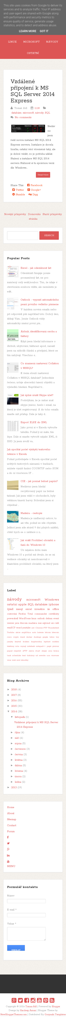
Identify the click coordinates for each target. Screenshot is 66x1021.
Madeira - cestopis (31, 513)
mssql (19, 609)
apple (22, 604)
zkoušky (24, 660)
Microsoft (31, 41)
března (19, 771)
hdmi (52, 637)
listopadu (20, 717)
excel (29, 609)
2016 (14, 700)
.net (32, 628)
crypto (16, 637)
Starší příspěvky (52, 214)
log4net (47, 641)
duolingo (37, 637)
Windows (52, 600)
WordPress (25, 618)
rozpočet (17, 651)
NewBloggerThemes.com (13, 1014)
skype (44, 651)
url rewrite (41, 655)
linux (34, 618)
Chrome (39, 628)
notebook (31, 646)
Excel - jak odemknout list (36, 268)
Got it (44, 31)
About (10, 813)
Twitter (18, 190)
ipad (10, 609)
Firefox (22, 613)
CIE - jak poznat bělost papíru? (39, 481)
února (18, 776)
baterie (40, 632)
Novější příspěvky (15, 214)
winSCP (11, 627)
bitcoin (48, 632)
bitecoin (55, 632)
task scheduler (14, 655)
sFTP (25, 651)
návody (39, 112)
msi (40, 623)
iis (49, 609)
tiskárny (30, 655)
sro (52, 623)
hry (57, 637)
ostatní (12, 604)
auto (34, 632)
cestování (12, 613)
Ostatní (33, 53)
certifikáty (54, 613)
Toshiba (10, 632)
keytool (18, 641)
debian (49, 618)
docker (29, 637)
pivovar (55, 646)
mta (17, 646)
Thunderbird (53, 628)
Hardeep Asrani (28, 1010)
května (19, 760)
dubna (18, 765)
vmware (55, 655)
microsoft (28, 112)
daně (22, 637)
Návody (52, 41)
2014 (14, 711)
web (14, 660)
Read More (43, 174)
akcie (17, 632)
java (17, 623)
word (19, 627)
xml (18, 660)
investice (39, 609)
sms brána (53, 651)
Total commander (37, 613)
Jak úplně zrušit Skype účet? (37, 395)
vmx (9, 660)
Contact (11, 825)
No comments (23, 117)
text (24, 655)
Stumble (18, 194)
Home (10, 807)
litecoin (24, 623)
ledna (18, 782)
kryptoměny (36, 641)
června (19, 754)
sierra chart (34, 651)
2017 (14, 695)
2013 (14, 787)
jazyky (10, 641)
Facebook (34, 185)
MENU (11, 866)
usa (48, 655)
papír (49, 646)
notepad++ (41, 646)
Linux (12, 41)
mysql (23, 646)
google (45, 637)
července (20, 749)
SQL (47, 112)
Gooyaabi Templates (55, 1014)
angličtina (26, 632)
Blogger (56, 1006)
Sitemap (11, 819)
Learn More (27, 31)
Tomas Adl (31, 1006)
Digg (33, 194)
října (17, 732)
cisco (9, 637)
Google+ (34, 190)
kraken (26, 641)
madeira (33, 623)
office (55, 609)
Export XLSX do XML (34, 422)
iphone (54, 604)
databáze (16, 112)
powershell (12, 618)
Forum (11, 831)
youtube (26, 627)
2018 (14, 689)
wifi (57, 623)
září (17, 738)
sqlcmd (46, 623)
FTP (45, 628)
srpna (18, 743)
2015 (14, 706)
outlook (41, 618)
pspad (9, 651)
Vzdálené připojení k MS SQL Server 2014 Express (33, 91)
